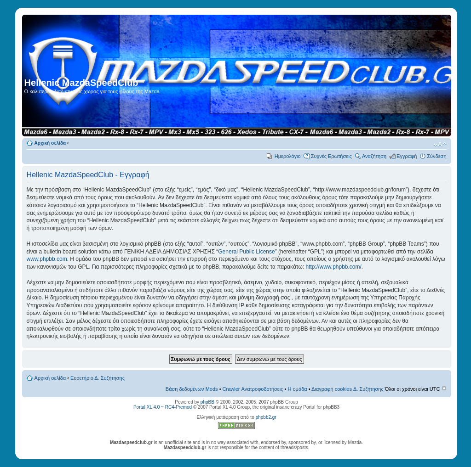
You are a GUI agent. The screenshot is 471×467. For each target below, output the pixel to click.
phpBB (207, 402)
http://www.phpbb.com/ (333, 267)
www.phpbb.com (47, 259)
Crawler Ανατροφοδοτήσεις (253, 389)
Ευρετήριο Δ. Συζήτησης (97, 378)
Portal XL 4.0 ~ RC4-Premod (162, 407)
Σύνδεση (436, 156)
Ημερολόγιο (288, 156)
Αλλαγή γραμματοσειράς (440, 145)
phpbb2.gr (266, 417)
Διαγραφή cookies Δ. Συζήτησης (347, 389)
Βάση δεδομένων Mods (192, 389)
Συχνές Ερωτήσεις (331, 156)
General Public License (246, 251)
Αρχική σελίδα (50, 143)
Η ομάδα (297, 389)
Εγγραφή (406, 156)
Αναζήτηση (374, 156)
